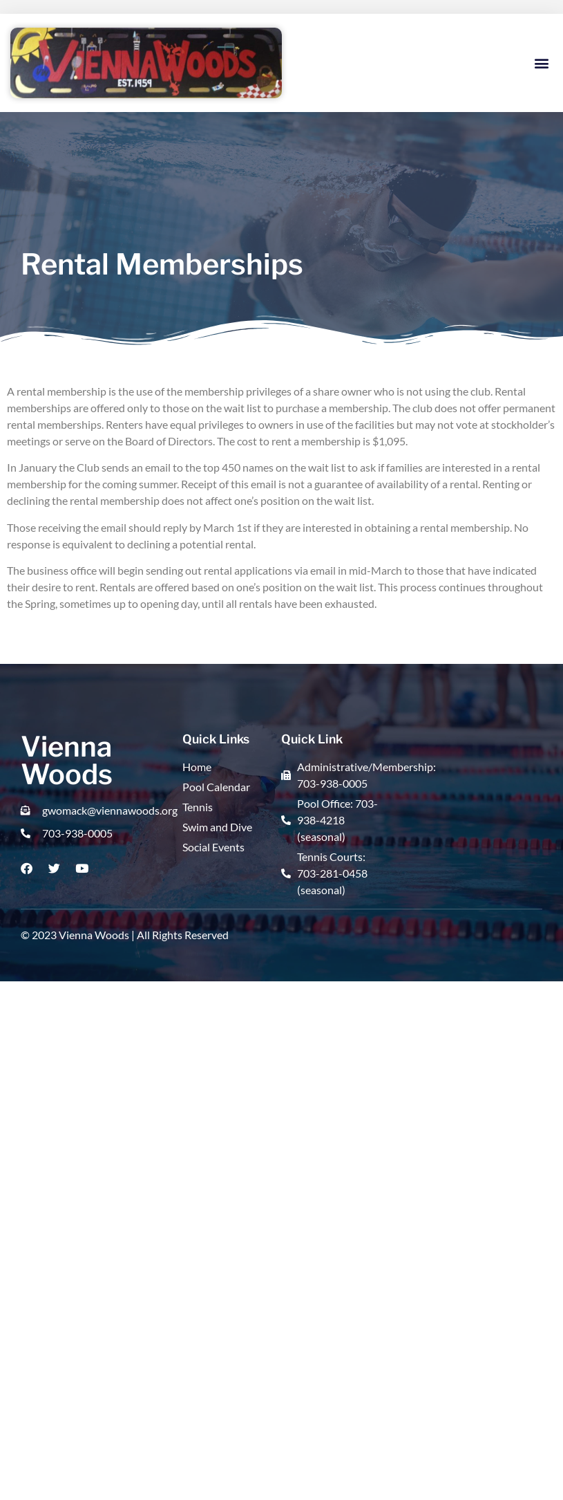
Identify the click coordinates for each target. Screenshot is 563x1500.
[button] (541, 63)
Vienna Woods (67, 760)
